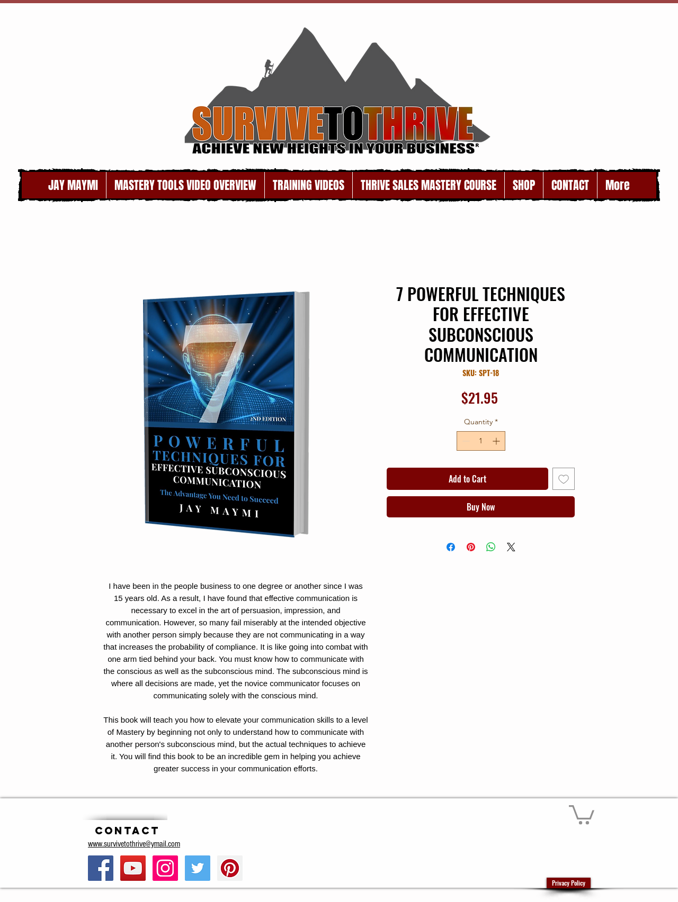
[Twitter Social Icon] (197, 868)
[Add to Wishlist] (563, 479)
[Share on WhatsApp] (491, 547)
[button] (581, 813)
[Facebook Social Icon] (100, 868)
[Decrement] (464, 441)
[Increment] (497, 441)
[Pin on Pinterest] (471, 547)
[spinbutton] (480, 441)
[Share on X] (511, 547)
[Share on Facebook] (450, 547)
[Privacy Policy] (569, 883)
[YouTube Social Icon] (133, 868)
